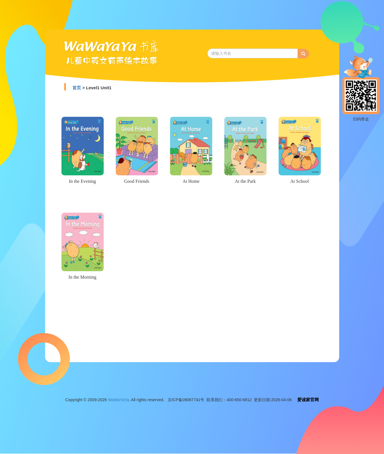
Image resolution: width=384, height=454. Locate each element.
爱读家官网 (308, 399)
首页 (76, 87)
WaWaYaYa (118, 399)
